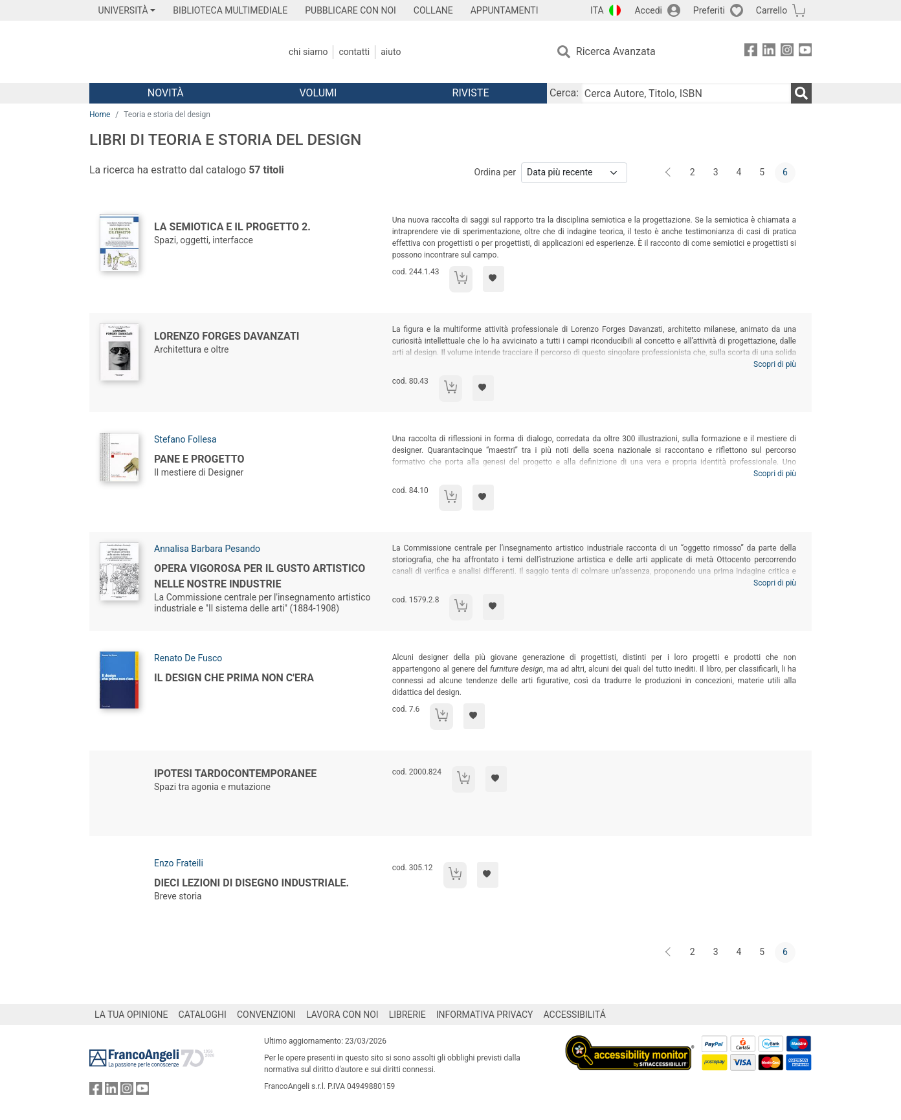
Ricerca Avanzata (616, 51)
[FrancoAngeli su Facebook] (750, 52)
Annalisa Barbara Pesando (207, 549)
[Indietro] (669, 172)
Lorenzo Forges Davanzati (227, 336)
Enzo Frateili (178, 863)
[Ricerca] (801, 93)
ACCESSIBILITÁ (575, 1014)
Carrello (771, 10)
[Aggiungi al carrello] (461, 279)
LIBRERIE (407, 1014)
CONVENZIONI (266, 1014)
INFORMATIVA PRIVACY (484, 1014)
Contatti (354, 52)
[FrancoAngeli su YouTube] (805, 52)
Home (99, 114)
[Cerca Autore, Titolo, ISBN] (686, 93)
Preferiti (709, 10)
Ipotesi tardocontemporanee (235, 773)
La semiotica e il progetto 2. (232, 227)
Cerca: (564, 93)
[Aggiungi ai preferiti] (493, 279)
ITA (597, 10)
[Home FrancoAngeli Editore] (175, 51)
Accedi (648, 10)
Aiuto (391, 52)
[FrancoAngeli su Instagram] (787, 52)
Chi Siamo (308, 52)
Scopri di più (774, 364)
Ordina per (495, 172)
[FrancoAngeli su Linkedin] (768, 52)
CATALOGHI (203, 1014)
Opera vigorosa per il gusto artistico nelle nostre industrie (259, 576)
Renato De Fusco (188, 658)
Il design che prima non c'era (234, 678)
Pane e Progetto (199, 459)
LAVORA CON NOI (342, 1014)
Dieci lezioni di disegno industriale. (251, 883)
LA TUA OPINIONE (131, 1014)
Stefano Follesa (185, 439)
